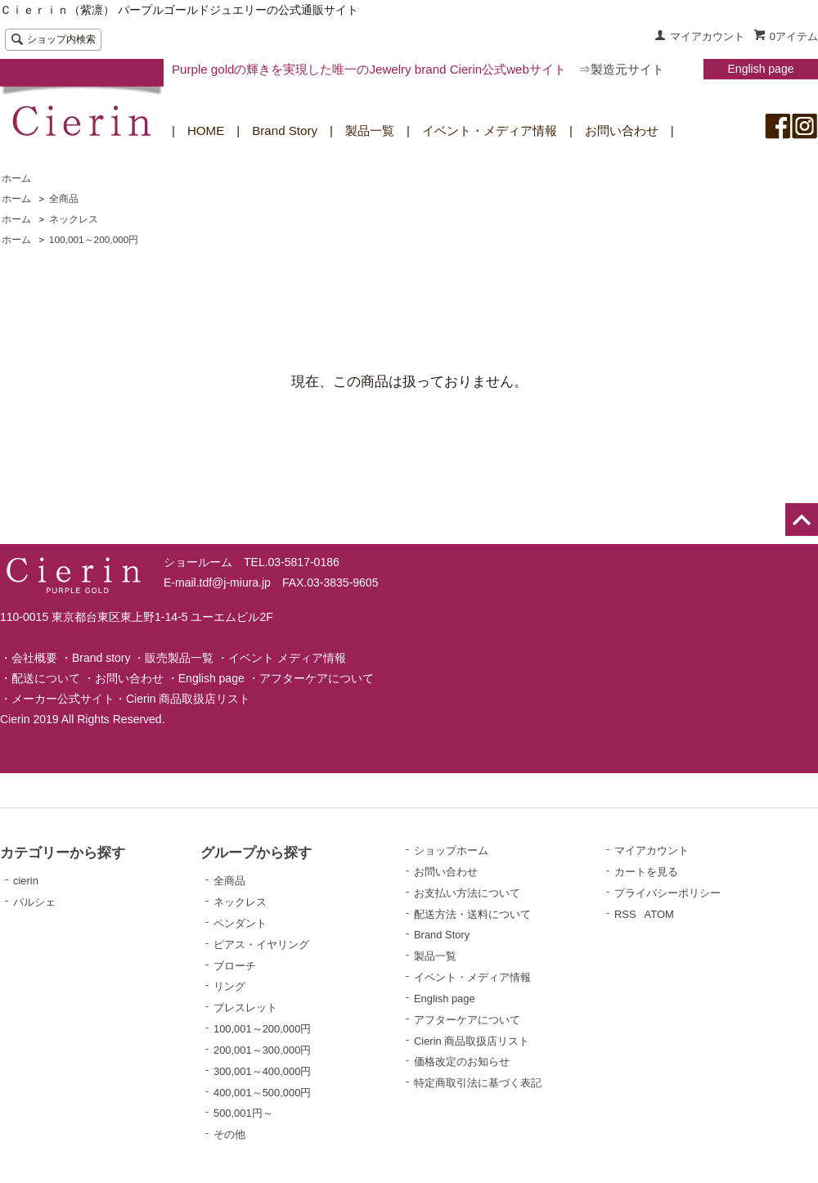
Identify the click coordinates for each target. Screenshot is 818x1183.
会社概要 (34, 657)
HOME (205, 130)
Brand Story (284, 130)
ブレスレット (245, 1007)
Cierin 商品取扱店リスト (188, 698)
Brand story (101, 657)
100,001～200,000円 (94, 239)
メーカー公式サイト (63, 698)
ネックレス (73, 219)
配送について (45, 678)
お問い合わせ (621, 130)
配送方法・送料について (472, 914)
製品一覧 (369, 130)
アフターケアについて (316, 678)
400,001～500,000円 (262, 1092)
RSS (625, 914)
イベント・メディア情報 (489, 130)
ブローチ (234, 966)
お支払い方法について (467, 893)
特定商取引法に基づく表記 (478, 1083)
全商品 (64, 199)
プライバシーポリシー (667, 893)
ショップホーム (451, 850)
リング (229, 986)
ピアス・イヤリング (261, 944)
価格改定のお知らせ (462, 1061)
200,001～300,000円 (262, 1050)
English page (761, 68)
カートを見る (646, 872)
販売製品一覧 (179, 657)
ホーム (16, 178)
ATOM (659, 914)
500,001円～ (243, 1113)
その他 (229, 1134)
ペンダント (240, 923)
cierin (25, 881)
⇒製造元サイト (621, 69)
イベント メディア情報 (287, 657)
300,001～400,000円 (262, 1071)
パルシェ (34, 902)
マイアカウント (707, 36)
